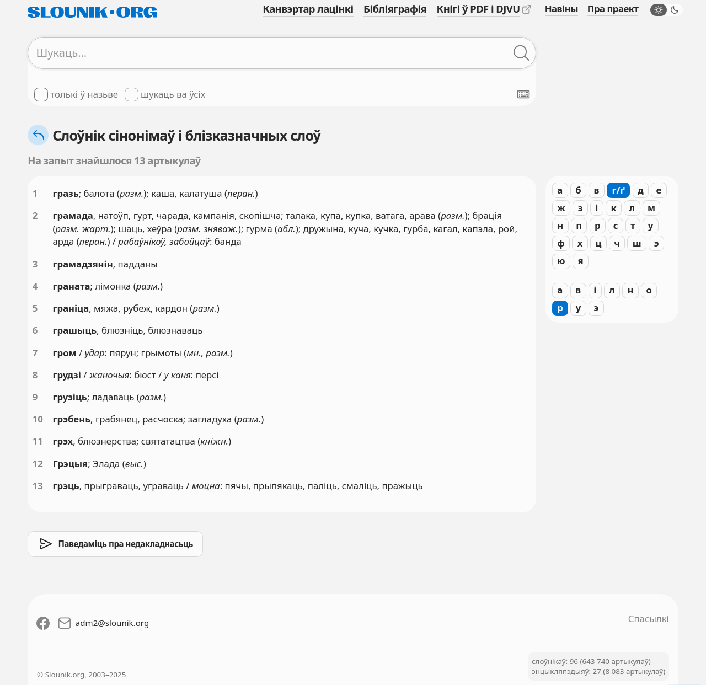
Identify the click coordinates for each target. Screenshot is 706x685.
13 (38, 485)
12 (38, 463)
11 (38, 441)
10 (38, 419)
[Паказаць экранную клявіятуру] (523, 94)
